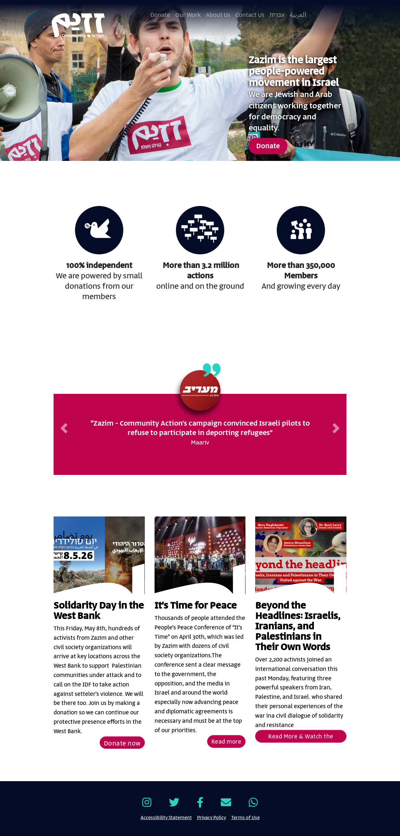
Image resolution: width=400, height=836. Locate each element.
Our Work (188, 15)
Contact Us (249, 15)
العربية (298, 15)
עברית (276, 15)
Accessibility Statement (166, 817)
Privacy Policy (211, 817)
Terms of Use (245, 817)
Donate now (122, 743)
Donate (160, 15)
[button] (64, 428)
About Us (218, 15)
